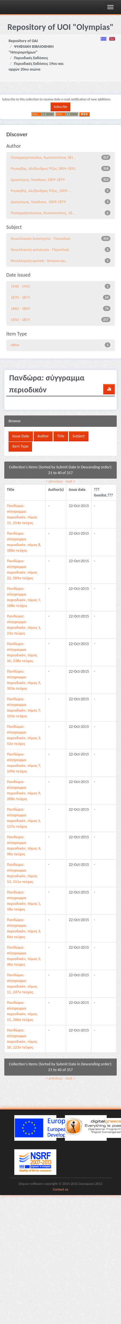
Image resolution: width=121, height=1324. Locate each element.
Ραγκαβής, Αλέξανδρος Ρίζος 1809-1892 (43, 168)
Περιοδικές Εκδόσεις (31, 57)
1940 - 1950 (20, 286)
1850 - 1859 (20, 319)
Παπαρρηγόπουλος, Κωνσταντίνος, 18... (43, 213)
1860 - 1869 (20, 308)
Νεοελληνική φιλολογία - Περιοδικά (40, 249)
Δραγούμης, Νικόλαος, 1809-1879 (38, 201)
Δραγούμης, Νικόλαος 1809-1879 (38, 179)
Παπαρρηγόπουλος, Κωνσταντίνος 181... (43, 157)
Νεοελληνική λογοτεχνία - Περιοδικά (40, 238)
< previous (54, 481)
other (15, 345)
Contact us (60, 1189)
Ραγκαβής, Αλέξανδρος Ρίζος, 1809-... (41, 190)
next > (70, 481)
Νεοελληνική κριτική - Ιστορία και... (39, 260)
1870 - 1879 (20, 297)
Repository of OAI (23, 40)
